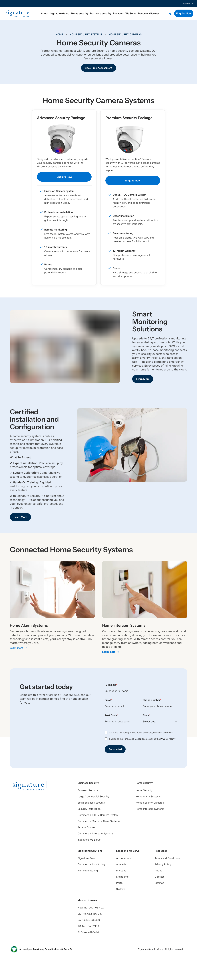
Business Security (88, 790)
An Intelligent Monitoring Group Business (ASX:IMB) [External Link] (45, 949)
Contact (159, 876)
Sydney (120, 889)
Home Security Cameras (125, 34)
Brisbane (121, 870)
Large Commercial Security (93, 796)
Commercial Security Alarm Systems (99, 821)
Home (59, 34)
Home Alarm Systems (148, 796)
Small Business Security (91, 802)
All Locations (123, 858)
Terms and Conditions (134, 739)
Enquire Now (183, 13)
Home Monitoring (88, 870)
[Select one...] (160, 721)
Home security (79, 13)
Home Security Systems (86, 34)
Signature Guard (59, 13)
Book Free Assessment (98, 67)
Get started (115, 749)
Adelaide (121, 864)
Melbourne (122, 876)
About (44, 13)
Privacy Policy (167, 739)
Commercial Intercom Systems (95, 833)
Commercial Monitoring (91, 864)
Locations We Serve (124, 13)
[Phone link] (170, 13)
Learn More (142, 378)
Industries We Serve (89, 839)
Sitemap (159, 882)
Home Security (144, 790)
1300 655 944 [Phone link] (70, 694)
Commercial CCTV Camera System (98, 815)
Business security (100, 13)
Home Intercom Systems (149, 808)
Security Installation (89, 808)
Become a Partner (148, 13)
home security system (26, 436)
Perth (119, 882)
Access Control (86, 827)
